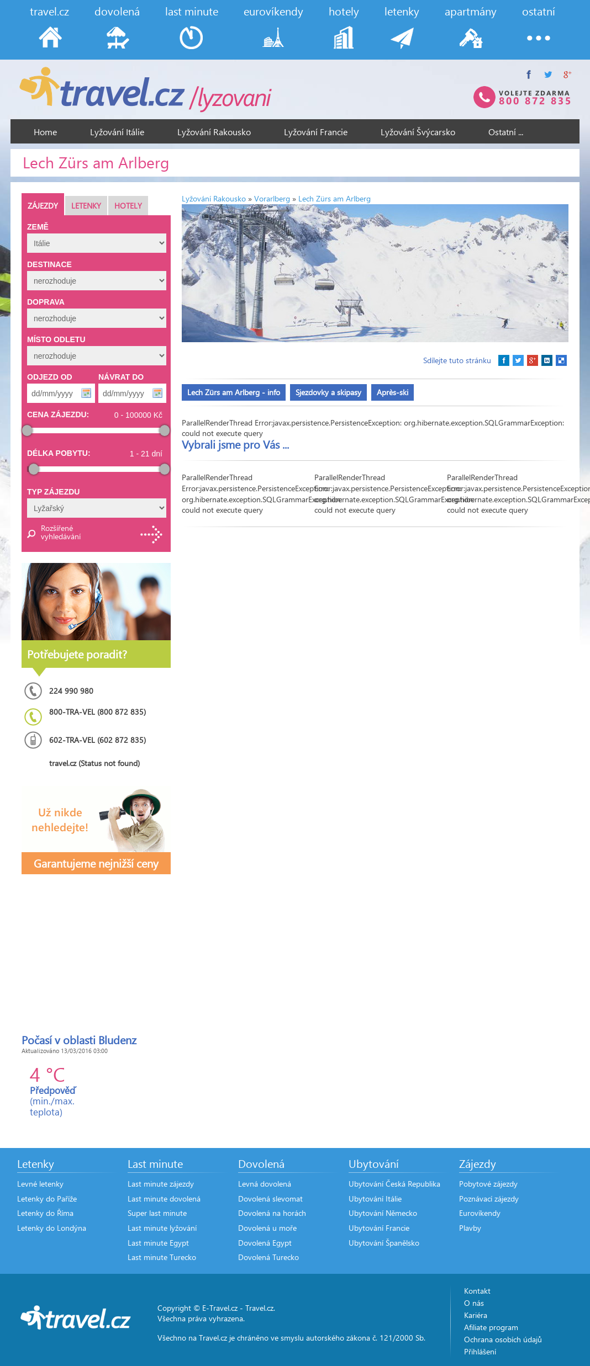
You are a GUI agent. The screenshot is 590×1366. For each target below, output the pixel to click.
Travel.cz (259, 1308)
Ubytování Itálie (375, 1198)
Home (45, 131)
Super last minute (157, 1213)
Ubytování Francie (379, 1228)
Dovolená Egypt (265, 1242)
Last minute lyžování (162, 1228)
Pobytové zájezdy (488, 1183)
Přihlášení (480, 1351)
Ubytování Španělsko (384, 1242)
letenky (401, 10)
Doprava (46, 301)
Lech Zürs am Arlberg (334, 198)
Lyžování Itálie (117, 131)
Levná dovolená (264, 1183)
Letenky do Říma (45, 1213)
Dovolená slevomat (270, 1198)
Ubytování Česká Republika (394, 1183)
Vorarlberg (272, 198)
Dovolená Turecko (268, 1257)
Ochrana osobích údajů (503, 1339)
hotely (344, 10)
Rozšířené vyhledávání (60, 532)
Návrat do (121, 377)
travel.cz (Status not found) (94, 763)
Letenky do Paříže (47, 1198)
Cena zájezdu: (58, 414)
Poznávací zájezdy (489, 1198)
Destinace (49, 264)
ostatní (538, 10)
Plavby (470, 1228)
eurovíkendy (273, 10)
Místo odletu (56, 339)
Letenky (86, 205)
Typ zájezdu (53, 491)
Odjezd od (49, 377)
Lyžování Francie (315, 131)
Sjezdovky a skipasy (328, 392)
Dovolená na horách (272, 1213)
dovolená (117, 10)
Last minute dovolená (164, 1198)
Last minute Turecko (162, 1257)
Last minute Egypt (158, 1242)
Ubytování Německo (383, 1213)
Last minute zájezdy (161, 1183)
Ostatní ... (505, 131)
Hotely (128, 205)
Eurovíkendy (480, 1213)
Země (38, 226)
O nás (474, 1303)
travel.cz (49, 10)
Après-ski (392, 392)
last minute (191, 10)
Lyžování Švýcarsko (418, 131)
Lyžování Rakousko (214, 131)
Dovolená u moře (267, 1228)
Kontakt (477, 1290)
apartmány (471, 10)
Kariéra (475, 1315)
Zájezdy (43, 205)
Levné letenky (40, 1183)
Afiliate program (491, 1327)
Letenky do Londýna (51, 1228)
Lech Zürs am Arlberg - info (233, 392)
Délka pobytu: (59, 453)
